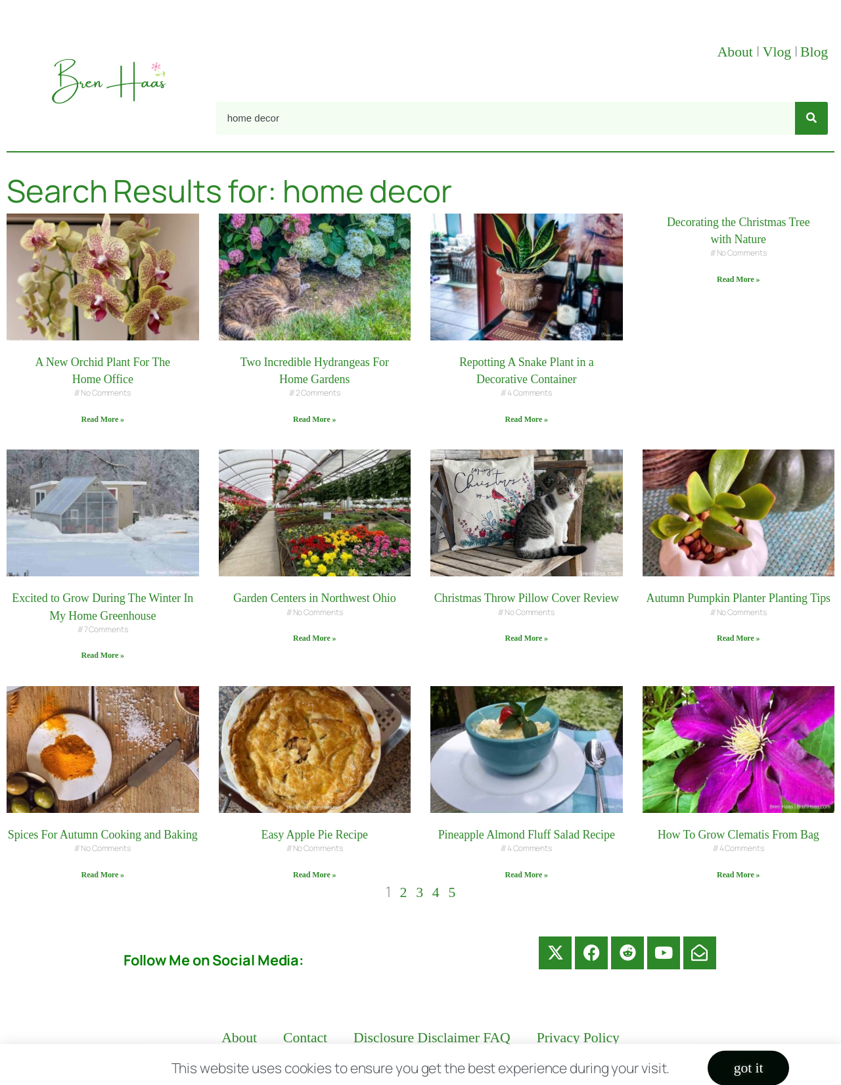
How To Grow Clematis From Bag (738, 834)
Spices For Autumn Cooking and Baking (103, 834)
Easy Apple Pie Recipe (314, 834)
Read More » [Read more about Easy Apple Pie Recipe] (314, 874)
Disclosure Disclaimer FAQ (432, 1038)
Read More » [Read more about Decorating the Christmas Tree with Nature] (738, 279)
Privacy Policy (578, 1038)
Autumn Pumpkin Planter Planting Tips (738, 598)
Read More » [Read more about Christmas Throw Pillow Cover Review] (526, 638)
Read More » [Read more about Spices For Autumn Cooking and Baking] (102, 874)
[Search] (811, 118)
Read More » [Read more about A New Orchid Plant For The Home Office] (102, 419)
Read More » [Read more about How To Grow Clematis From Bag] (738, 874)
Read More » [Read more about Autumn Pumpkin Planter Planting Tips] (738, 638)
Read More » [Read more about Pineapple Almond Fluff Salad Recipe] (526, 874)
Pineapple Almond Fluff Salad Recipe (526, 834)
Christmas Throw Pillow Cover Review (526, 598)
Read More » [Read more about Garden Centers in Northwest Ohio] (314, 638)
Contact (305, 1038)
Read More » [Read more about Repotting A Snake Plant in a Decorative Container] (526, 419)
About (736, 52)
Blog (814, 52)
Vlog (778, 52)
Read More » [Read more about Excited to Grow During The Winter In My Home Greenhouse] (102, 655)
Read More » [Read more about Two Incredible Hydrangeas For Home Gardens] (314, 419)
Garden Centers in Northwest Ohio (314, 598)
